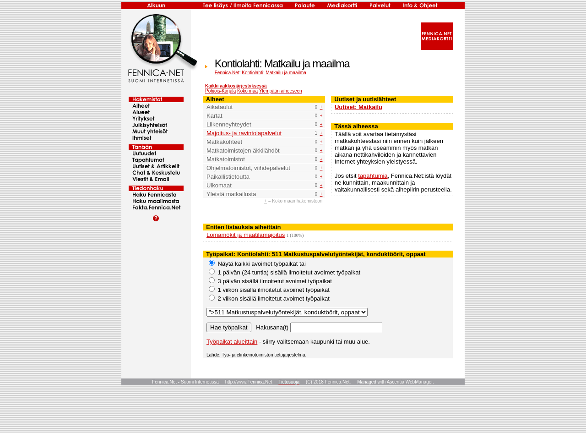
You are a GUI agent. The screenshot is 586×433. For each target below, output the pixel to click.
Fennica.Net (227, 72)
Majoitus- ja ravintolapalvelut (244, 133)
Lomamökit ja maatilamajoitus (245, 234)
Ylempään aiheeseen (280, 90)
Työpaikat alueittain (231, 341)
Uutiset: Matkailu (358, 107)
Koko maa (247, 90)
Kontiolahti (252, 72)
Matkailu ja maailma (286, 72)
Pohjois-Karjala (220, 90)
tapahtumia (372, 175)
